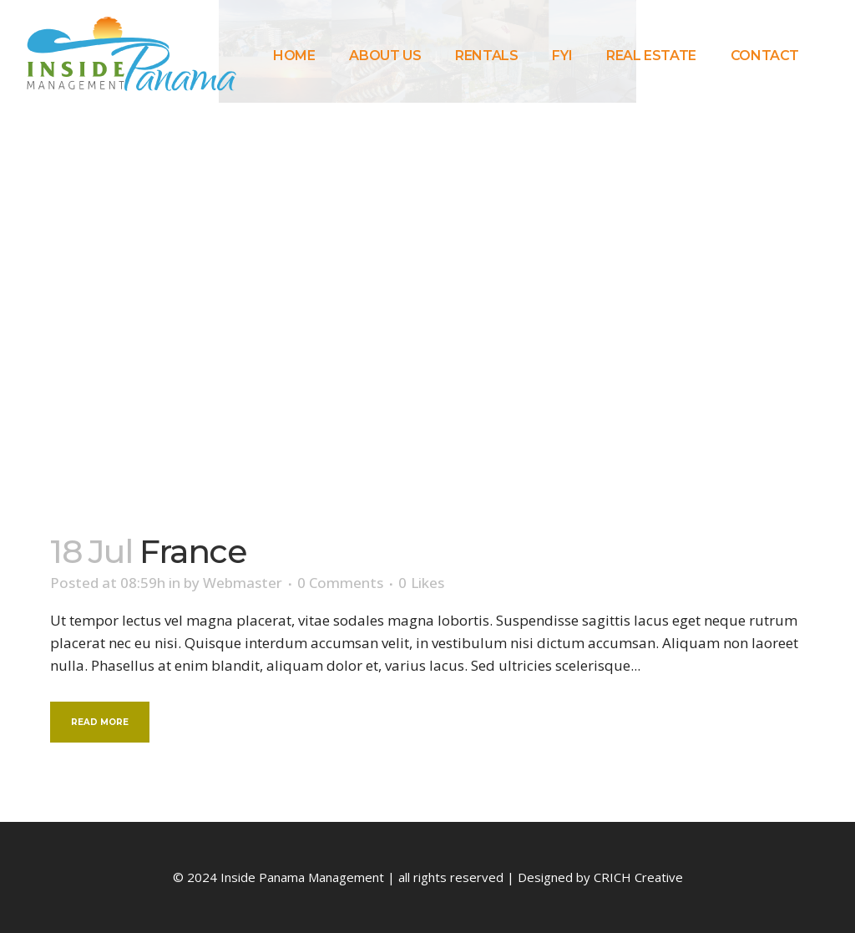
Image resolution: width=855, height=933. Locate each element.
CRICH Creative (638, 877)
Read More (100, 722)
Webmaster (242, 582)
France (192, 551)
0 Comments (340, 582)
